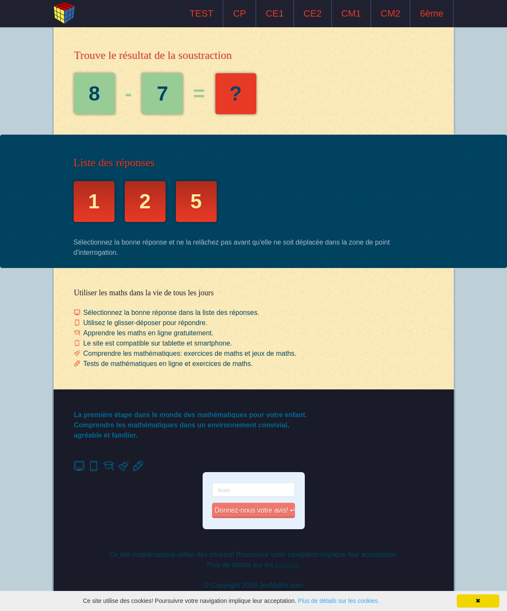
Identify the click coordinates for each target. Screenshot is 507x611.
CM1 (351, 13)
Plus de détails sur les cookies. (338, 600)
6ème (431, 13)
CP (239, 13)
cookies (286, 564)
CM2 (390, 13)
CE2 (313, 13)
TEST (201, 13)
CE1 (275, 13)
